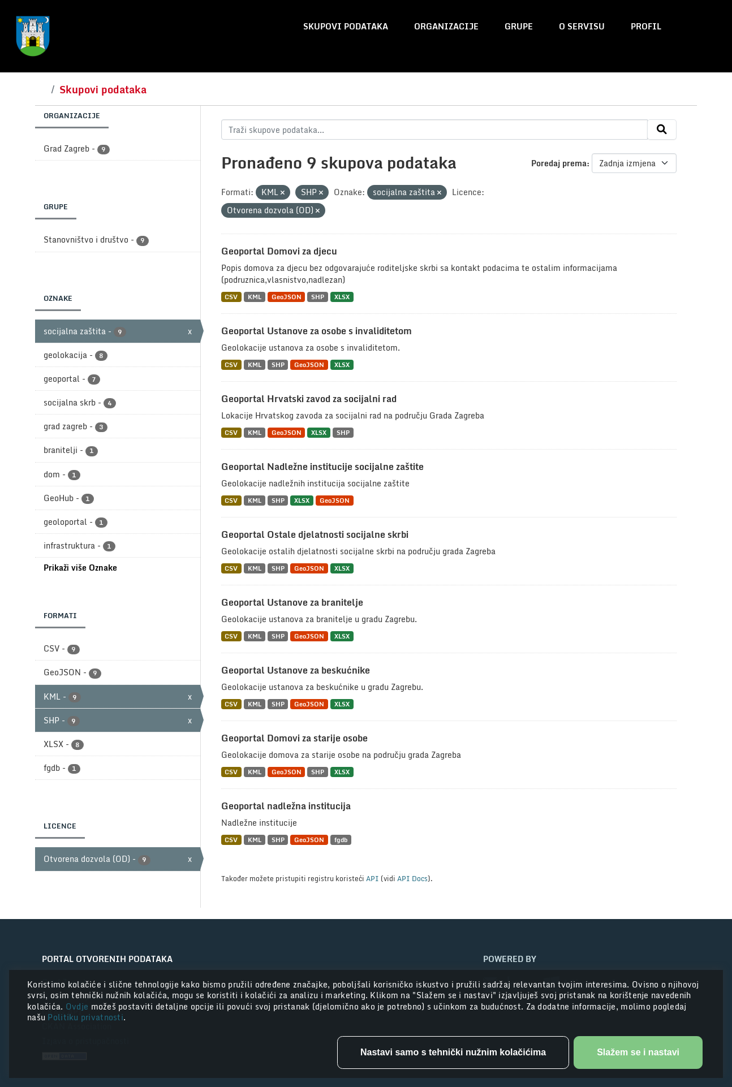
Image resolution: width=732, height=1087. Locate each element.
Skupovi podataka (345, 26)
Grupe (519, 26)
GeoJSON (287, 296)
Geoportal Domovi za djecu (279, 251)
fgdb (340, 839)
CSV (231, 296)
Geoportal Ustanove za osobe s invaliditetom (316, 330)
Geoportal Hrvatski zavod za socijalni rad (309, 398)
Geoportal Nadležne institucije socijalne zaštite (322, 466)
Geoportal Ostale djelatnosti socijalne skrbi (314, 534)
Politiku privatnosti (85, 1017)
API (372, 878)
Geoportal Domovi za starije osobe (294, 738)
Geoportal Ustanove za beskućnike (295, 670)
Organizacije (446, 26)
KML (254, 296)
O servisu (582, 26)
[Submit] (662, 129)
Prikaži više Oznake (80, 567)
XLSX (342, 296)
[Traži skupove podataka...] (434, 129)
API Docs (412, 878)
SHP (317, 296)
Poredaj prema (559, 163)
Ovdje (78, 1006)
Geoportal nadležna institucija (286, 806)
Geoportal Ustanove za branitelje (292, 602)
